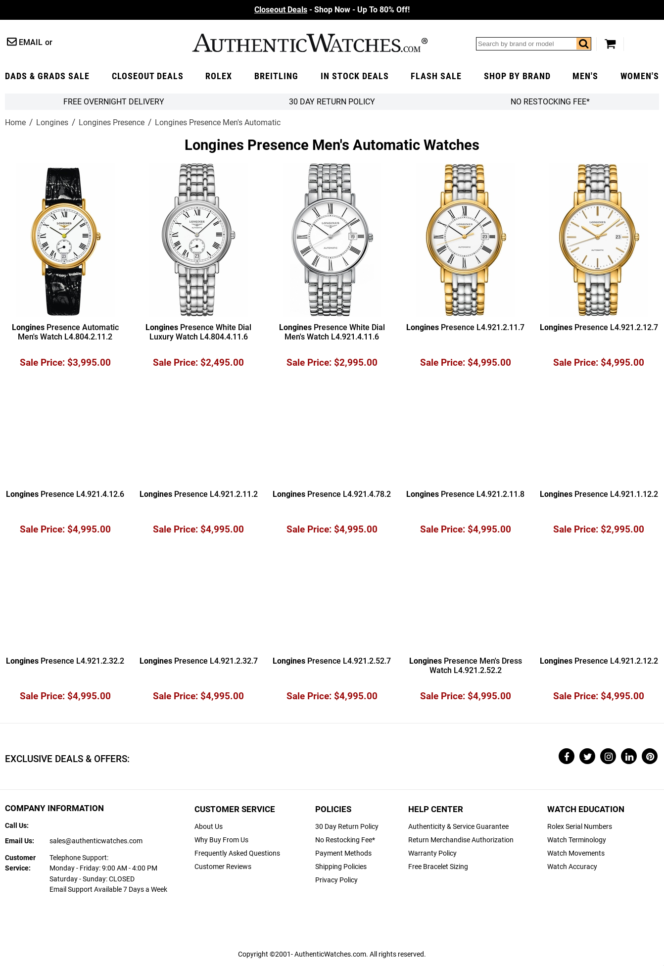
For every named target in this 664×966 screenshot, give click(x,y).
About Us (208, 826)
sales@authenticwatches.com (95, 841)
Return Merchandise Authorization (461, 840)
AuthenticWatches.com (309, 42)
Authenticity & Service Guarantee (458, 826)
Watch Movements (576, 853)
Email (31, 42)
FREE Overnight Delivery (113, 101)
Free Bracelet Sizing (438, 867)
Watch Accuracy (572, 867)
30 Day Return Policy (347, 826)
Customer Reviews (222, 867)
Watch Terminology (576, 840)
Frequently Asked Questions (237, 853)
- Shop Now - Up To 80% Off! (332, 9)
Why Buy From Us (221, 840)
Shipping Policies (341, 867)
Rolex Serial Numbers (579, 826)
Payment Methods (343, 853)
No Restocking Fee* (550, 101)
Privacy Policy (336, 880)
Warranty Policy (432, 853)
